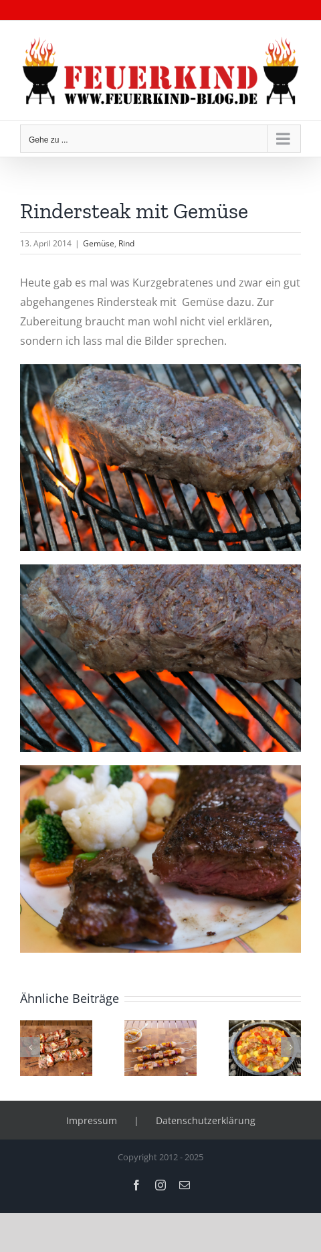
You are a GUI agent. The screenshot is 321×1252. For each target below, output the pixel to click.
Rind (126, 243)
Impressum (91, 1120)
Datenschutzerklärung (205, 1120)
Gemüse (98, 243)
